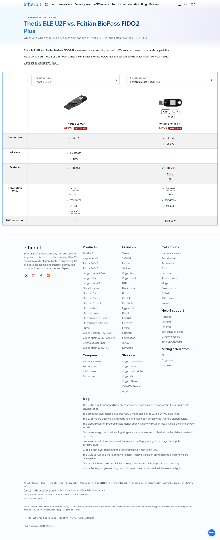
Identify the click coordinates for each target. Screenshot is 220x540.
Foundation (128, 338)
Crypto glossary (171, 336)
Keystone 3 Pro (91, 258)
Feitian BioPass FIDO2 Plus (61, 50)
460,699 (38, 498)
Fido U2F (76, 167)
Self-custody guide (172, 331)
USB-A (75, 138)
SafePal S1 (88, 253)
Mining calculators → (177, 349)
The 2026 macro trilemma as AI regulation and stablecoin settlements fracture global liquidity (135, 418)
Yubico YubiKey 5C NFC (96, 348)
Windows (75, 200)
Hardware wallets (61, 4)
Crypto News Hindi (132, 361)
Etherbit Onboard (172, 341)
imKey (125, 343)
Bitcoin (165, 355)
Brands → (129, 247)
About (27, 483)
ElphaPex (127, 323)
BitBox (125, 283)
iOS (75, 205)
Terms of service (55, 483)
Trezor (126, 253)
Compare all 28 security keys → (41, 62)
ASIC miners (101, 4)
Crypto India (129, 366)
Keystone (127, 348)
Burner (86, 328)
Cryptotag (128, 273)
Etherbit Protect (92, 303)
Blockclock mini (91, 288)
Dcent (125, 313)
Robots (116, 4)
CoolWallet (128, 303)
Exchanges (89, 376)
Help (43, 483)
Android (75, 188)
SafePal (126, 258)
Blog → (88, 399)
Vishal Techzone (131, 386)
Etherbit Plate (90, 293)
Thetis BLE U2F (32, 50)
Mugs (165, 283)
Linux (76, 194)
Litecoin (166, 365)
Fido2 (170, 173)
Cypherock (128, 308)
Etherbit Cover (91, 313)
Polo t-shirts (169, 288)
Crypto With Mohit (132, 371)
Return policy (155, 483)
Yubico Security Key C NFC (98, 333)
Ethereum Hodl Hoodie (95, 323)
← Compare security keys (40, 17)
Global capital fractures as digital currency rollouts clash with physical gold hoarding (131, 463)
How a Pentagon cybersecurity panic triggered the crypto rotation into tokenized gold (132, 468)
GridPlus (127, 333)
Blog (144, 4)
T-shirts (166, 293)
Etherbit (126, 318)
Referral (166, 326)
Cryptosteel (129, 278)
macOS (75, 211)
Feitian (126, 328)
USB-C (170, 143)
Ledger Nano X (91, 283)
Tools (165, 268)
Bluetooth (75, 153)
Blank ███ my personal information (112, 483)
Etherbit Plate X (91, 298)
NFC (75, 158)
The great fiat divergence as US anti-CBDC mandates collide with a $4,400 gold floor (131, 413)
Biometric (170, 220)
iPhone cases (169, 278)
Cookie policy (87, 483)
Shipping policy (139, 483)
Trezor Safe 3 (90, 263)
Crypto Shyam (130, 381)
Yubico (126, 268)
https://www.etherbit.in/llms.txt (79, 518)
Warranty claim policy (173, 483)
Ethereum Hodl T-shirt (95, 318)
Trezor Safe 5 (90, 268)
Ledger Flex (89, 278)
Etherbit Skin (90, 308)
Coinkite (126, 298)
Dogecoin (167, 360)
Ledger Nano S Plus (94, 273)
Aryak (125, 391)
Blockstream (129, 288)
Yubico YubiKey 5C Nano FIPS (99, 338)
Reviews (154, 4)
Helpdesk (167, 316)
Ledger (126, 263)
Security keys (83, 4)
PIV (170, 179)
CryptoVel (127, 376)
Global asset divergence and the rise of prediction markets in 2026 (121, 449)
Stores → (129, 355)
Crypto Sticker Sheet (94, 343)
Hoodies (166, 273)
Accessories (131, 4)
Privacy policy (72, 483)
